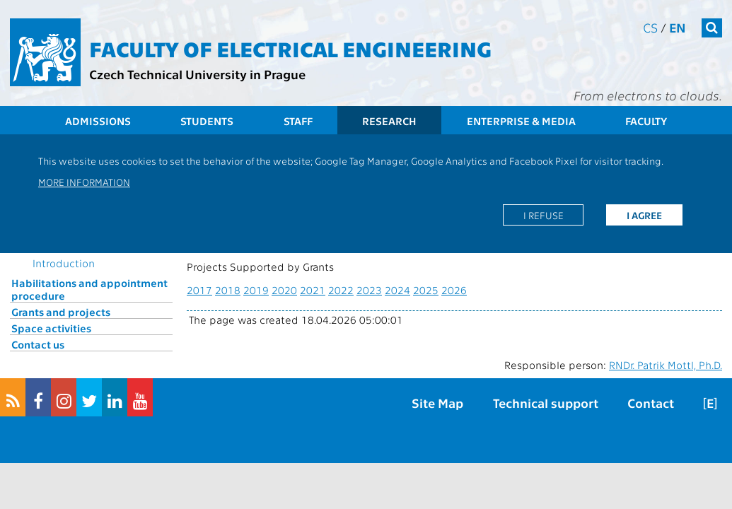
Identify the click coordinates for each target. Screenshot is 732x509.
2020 (284, 289)
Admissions (98, 121)
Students (206, 121)
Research (389, 121)
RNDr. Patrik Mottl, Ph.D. (665, 364)
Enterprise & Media (521, 121)
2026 (454, 289)
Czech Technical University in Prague (197, 73)
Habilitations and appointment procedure (89, 289)
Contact (650, 402)
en (677, 27)
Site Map (437, 402)
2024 (397, 289)
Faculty (646, 121)
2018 (227, 289)
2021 (312, 289)
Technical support (545, 402)
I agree (644, 215)
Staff (298, 121)
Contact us (37, 344)
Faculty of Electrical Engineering (290, 48)
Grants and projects (60, 311)
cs (650, 27)
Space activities (51, 328)
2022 (341, 289)
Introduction (64, 263)
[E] (710, 402)
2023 (369, 289)
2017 (199, 289)
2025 (425, 289)
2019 (256, 289)
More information (84, 181)
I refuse (543, 215)
